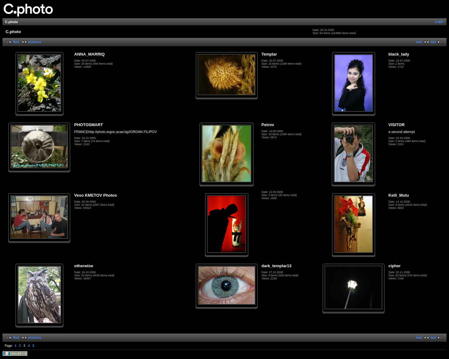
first (16, 42)
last (433, 42)
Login (439, 21)
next (419, 42)
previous (34, 42)
